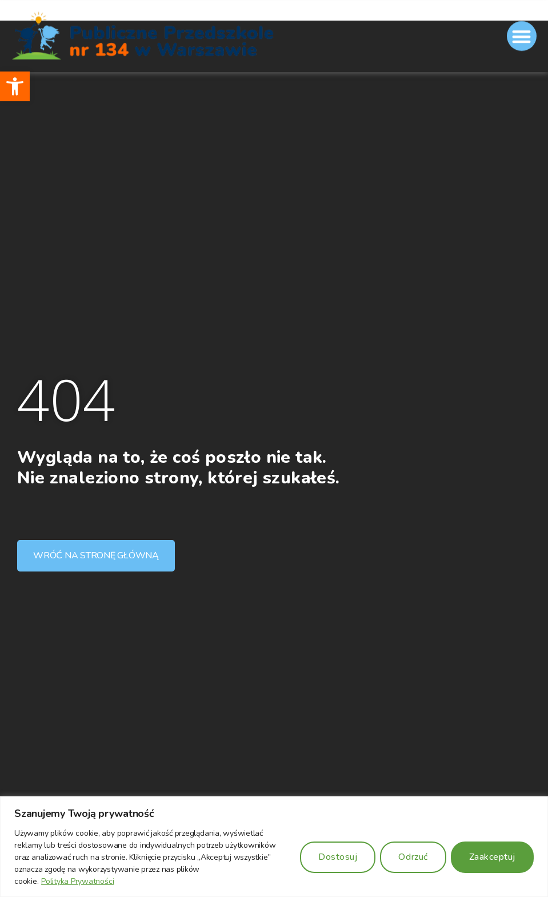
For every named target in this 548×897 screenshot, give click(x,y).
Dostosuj (337, 857)
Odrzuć (412, 857)
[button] (15, 86)
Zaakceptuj (492, 857)
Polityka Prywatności (77, 881)
